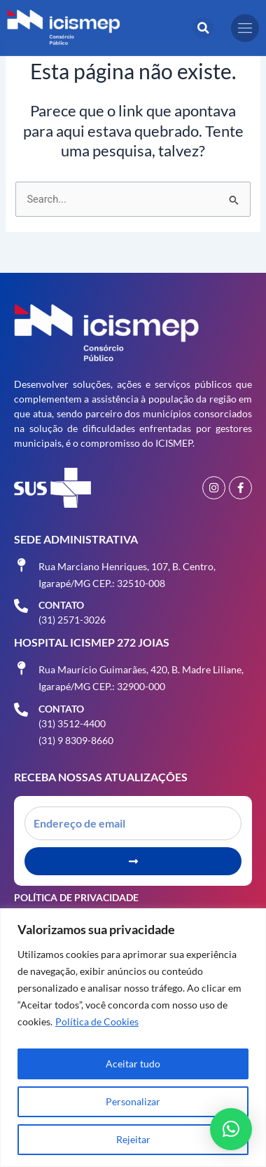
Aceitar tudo (133, 1064)
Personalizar (133, 1101)
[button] (203, 28)
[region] (133, 1037)
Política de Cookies (97, 1021)
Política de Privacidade (76, 897)
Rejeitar (133, 1139)
